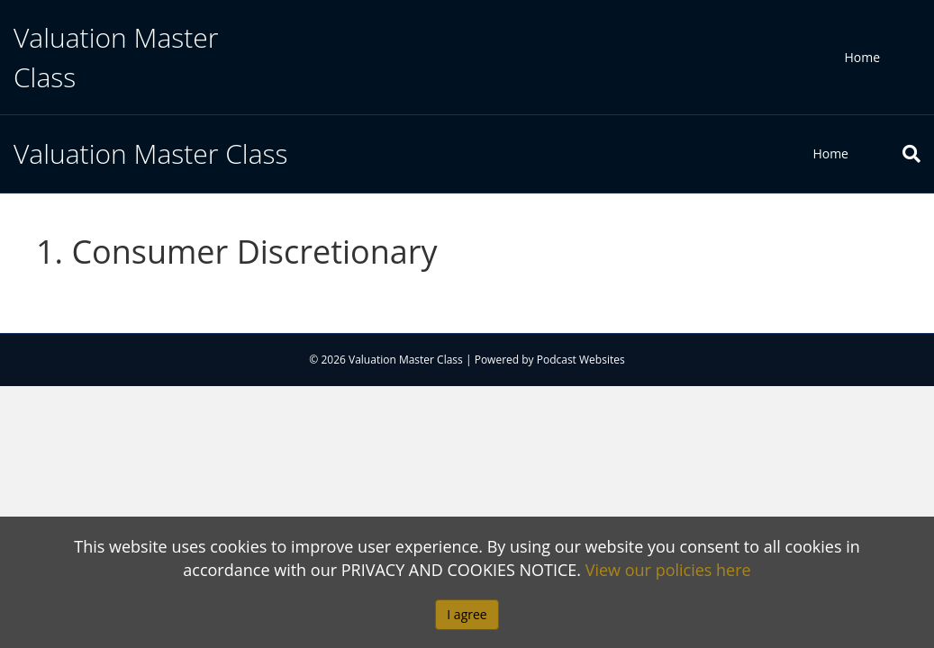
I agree (466, 614)
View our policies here (668, 569)
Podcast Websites (581, 359)
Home (862, 57)
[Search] (897, 154)
